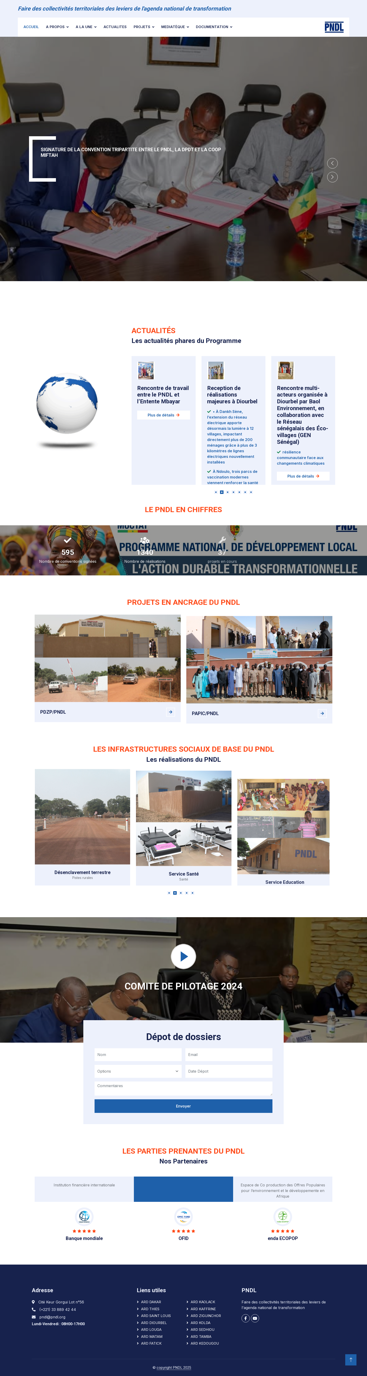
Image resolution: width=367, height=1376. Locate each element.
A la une (84, 27)
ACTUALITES (115, 27)
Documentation (212, 27)
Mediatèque (173, 27)
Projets (142, 27)
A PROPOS (55, 27)
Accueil (31, 27)
